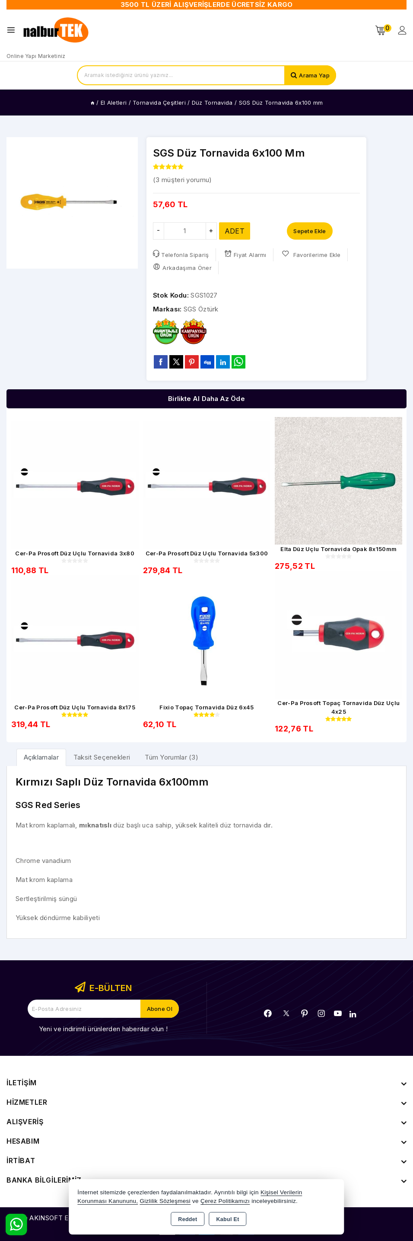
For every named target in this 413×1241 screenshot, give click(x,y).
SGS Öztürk (201, 309)
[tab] (41, 757)
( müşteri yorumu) (182, 180)
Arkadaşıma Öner (182, 267)
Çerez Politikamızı (225, 1201)
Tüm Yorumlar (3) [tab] (171, 757)
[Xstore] (56, 30)
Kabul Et (227, 1219)
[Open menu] (13, 30)
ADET (235, 231)
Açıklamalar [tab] (41, 757)
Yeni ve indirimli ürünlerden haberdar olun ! (103, 1029)
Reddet (187, 1219)
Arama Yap (314, 75)
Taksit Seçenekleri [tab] (101, 757)
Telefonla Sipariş (181, 254)
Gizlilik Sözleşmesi (165, 1201)
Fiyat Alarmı (245, 254)
